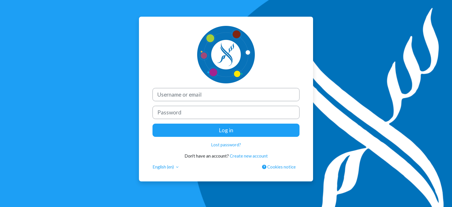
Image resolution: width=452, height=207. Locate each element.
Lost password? (226, 144)
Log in (226, 130)
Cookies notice (279, 166)
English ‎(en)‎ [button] (164, 166)
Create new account (249, 155)
